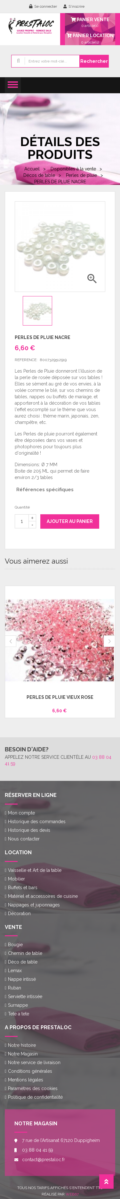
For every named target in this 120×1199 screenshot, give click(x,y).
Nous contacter (24, 838)
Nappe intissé (22, 979)
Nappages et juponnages (34, 904)
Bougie (15, 944)
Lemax (15, 970)
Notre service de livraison (34, 1062)
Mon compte (21, 812)
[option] (40, 311)
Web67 (72, 1194)
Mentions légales (25, 1079)
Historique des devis (29, 830)
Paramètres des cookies (33, 1088)
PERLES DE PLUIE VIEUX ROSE (60, 697)
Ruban (14, 987)
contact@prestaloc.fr (43, 1159)
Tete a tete (18, 1013)
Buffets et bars (22, 887)
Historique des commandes (37, 821)
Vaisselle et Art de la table (34, 870)
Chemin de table (25, 953)
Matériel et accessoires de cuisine (43, 896)
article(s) (90, 38)
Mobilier (16, 878)
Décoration (19, 913)
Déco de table (22, 961)
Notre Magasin (23, 1053)
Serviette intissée (25, 996)
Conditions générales (30, 1071)
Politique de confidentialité (35, 1097)
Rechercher (94, 61)
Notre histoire (22, 1045)
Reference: (26, 360)
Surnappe (18, 1005)
